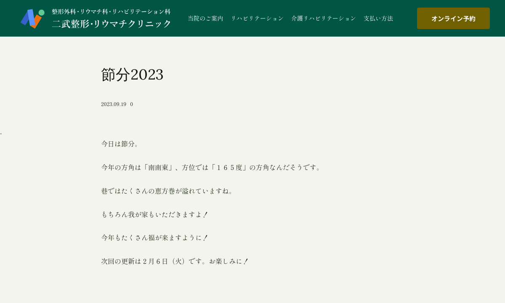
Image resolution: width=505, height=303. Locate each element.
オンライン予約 (453, 18)
